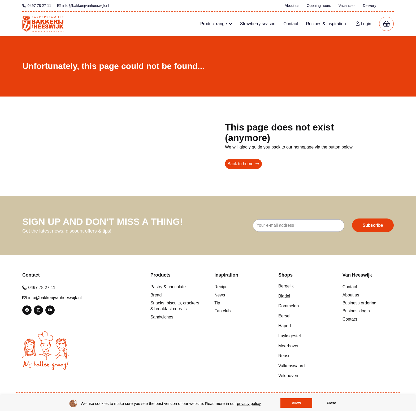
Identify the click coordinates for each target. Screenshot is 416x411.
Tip (217, 303)
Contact (350, 287)
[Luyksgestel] (304, 336)
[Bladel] (304, 296)
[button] (229, 24)
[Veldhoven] (304, 375)
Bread (156, 295)
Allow (296, 403)
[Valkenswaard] (304, 365)
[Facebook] (27, 310)
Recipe (221, 287)
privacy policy (249, 403)
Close (331, 403)
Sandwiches (161, 317)
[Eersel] (304, 316)
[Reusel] (304, 356)
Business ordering (359, 303)
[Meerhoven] (304, 345)
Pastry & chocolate (168, 287)
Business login (356, 311)
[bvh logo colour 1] (42, 24)
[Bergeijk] (304, 286)
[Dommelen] (304, 306)
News (219, 295)
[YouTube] (50, 310)
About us (351, 295)
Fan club (222, 311)
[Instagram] (38, 310)
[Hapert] (304, 326)
